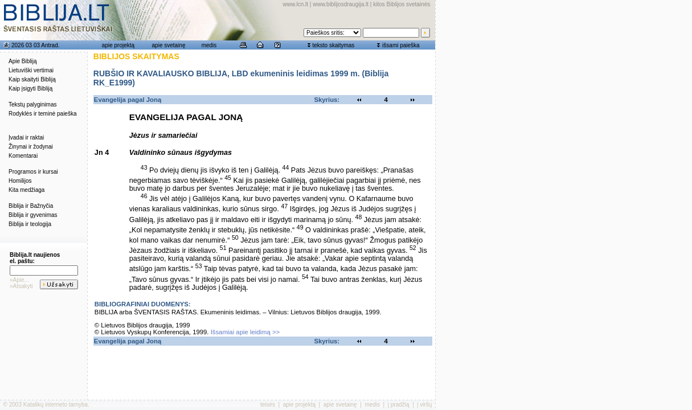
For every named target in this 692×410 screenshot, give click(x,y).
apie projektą (118, 45)
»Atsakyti (21, 286)
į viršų (424, 404)
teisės (267, 404)
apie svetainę (169, 45)
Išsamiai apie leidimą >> (245, 332)
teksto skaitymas (333, 45)
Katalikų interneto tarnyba (55, 404)
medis (209, 45)
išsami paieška (401, 45)
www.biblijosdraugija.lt (340, 4)
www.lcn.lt (295, 4)
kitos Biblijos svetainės (401, 4)
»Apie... (19, 280)
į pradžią (399, 404)
